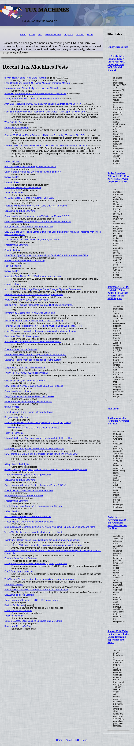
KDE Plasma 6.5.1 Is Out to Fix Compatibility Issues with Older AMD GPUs (42, 453)
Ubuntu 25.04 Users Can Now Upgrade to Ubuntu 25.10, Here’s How (39, 438)
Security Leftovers (13, 250)
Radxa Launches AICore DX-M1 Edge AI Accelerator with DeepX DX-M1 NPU (118, 177)
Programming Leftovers (16, 245)
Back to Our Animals (15, 605)
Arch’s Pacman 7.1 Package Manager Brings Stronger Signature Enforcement (43, 289)
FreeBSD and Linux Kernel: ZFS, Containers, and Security (33, 506)
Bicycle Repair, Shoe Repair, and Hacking (25, 77)
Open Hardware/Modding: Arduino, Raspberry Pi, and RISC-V (35, 485)
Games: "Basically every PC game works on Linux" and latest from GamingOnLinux (46, 469)
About (32, 34)
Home (23, 34)
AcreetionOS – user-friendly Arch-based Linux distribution (33, 341)
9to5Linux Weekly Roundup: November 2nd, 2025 (118, 421)
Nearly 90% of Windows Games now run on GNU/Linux (32, 98)
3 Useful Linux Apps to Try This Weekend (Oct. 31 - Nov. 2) (34, 320)
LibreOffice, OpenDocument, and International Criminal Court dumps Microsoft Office (46, 255)
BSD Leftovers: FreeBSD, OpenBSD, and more (28, 516)
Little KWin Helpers (14, 584)
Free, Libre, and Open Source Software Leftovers (29, 226)
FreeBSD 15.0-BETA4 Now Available (23, 187)
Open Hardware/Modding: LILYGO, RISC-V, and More (31, 600)
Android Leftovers (13, 284)
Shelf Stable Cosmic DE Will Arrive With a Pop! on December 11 (36, 589)
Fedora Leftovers (13, 265)
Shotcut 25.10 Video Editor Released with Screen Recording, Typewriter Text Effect (118, 637)
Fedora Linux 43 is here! (17, 127)
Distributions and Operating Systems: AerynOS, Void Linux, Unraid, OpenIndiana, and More (50, 527)
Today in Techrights (14, 192)
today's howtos (12, 177)
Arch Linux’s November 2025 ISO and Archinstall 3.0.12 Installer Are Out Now (117, 523)
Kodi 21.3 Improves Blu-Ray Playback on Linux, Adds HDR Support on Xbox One (45, 111)
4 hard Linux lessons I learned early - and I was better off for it (35, 354)
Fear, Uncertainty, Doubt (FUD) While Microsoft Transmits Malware (37, 83)
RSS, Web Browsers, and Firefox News (24, 495)
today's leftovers (13, 161)
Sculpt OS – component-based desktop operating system (33, 359)
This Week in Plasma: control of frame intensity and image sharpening (39, 579)
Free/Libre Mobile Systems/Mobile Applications (28, 474)
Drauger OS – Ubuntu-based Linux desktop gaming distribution (36, 563)
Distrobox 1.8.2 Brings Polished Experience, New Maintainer (34, 448)
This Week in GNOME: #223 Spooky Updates (27, 373)
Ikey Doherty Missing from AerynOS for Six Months (30, 312)
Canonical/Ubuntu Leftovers (18, 391)
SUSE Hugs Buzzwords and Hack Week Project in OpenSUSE (35, 93)
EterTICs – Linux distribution (19, 571)
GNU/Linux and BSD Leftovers (20, 211)
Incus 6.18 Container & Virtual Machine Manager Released (34, 294)
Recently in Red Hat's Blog (18, 626)
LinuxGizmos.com (118, 46)
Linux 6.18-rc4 (12, 182)
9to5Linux (113, 408)
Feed (90, 34)
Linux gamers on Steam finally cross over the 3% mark (31, 88)
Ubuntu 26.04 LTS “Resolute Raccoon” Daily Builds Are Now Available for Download (46, 145)
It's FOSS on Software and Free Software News (28, 401)
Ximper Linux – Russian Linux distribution (25, 367)
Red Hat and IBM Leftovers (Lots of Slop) (25, 260)
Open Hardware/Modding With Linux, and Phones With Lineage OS (38, 221)
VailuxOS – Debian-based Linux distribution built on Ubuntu (34, 532)
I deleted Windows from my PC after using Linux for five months (36, 205)
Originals (68, 34)
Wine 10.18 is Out (13, 122)
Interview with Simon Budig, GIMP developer (27, 299)
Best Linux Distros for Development (22, 336)
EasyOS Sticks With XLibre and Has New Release (29, 396)
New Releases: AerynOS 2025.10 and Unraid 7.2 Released (34, 386)
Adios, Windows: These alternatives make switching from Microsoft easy (40, 331)
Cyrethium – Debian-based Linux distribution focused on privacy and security (42, 540)
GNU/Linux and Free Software (19, 594)
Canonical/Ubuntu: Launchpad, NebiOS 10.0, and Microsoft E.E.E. (37, 216)
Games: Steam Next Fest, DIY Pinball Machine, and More (33, 171)
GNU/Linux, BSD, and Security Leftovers (25, 380)
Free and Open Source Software (21, 349)
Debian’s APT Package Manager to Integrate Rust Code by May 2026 (39, 305)
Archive (80, 34)
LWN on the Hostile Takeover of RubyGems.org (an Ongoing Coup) (38, 422)
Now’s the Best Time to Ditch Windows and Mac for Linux (33, 276)
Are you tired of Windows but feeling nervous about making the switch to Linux (43, 545)
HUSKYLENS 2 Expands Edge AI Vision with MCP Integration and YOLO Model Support (116, 63)
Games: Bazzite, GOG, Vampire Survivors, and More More (33, 621)
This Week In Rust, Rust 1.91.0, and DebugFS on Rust (32, 427)
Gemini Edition (53, 34)
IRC (40, 34)
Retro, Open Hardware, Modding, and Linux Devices (30, 166)
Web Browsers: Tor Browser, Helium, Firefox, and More (32, 239)
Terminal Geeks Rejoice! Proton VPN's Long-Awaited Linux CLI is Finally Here (43, 326)
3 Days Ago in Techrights (17, 464)
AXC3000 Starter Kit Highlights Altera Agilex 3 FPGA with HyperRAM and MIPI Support (118, 293)
